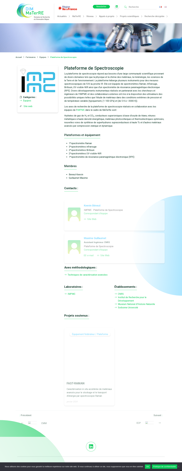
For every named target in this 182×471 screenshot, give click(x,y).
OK (147, 466)
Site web (28, 106)
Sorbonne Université (126, 307)
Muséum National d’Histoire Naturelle (134, 304)
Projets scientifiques (129, 16)
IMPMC (81, 110)
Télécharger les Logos (120, 451)
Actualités (62, 16)
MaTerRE (76, 16)
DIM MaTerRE (116, 444)
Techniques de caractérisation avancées (85, 275)
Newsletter (101, 6)
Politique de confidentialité (164, 466)
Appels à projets (106, 16)
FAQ (111, 447)
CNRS (119, 294)
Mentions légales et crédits (122, 454)
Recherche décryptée (154, 16)
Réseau (90, 16)
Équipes (25, 100)
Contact (150, 447)
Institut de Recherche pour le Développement (130, 299)
